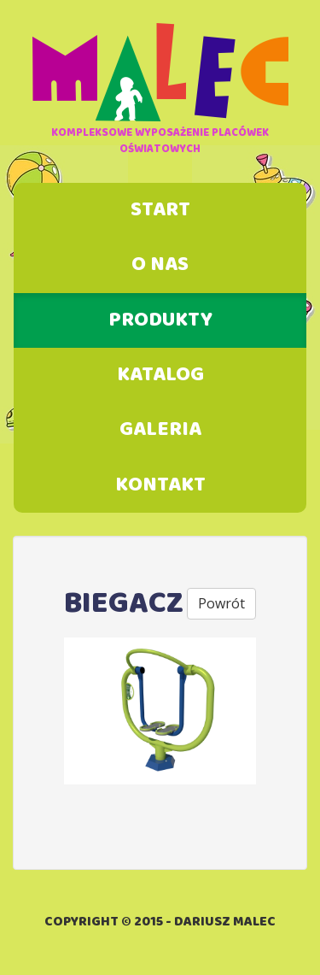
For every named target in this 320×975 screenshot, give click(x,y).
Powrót (221, 603)
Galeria (160, 430)
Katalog (160, 375)
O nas (160, 265)
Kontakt (160, 485)
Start (160, 210)
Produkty (160, 320)
